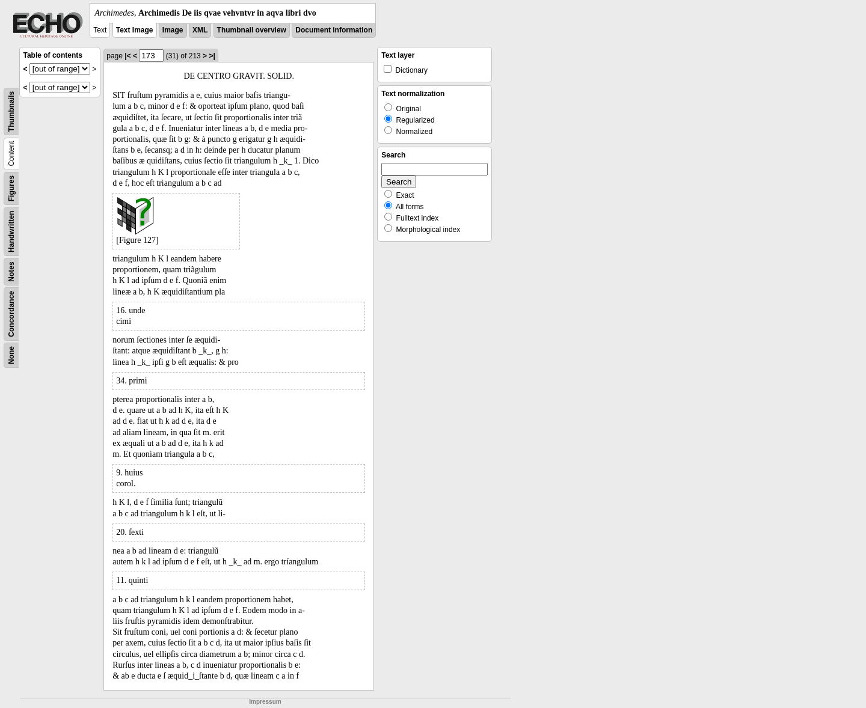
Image (172, 30)
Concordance (11, 314)
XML (199, 30)
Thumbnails (11, 111)
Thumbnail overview (251, 30)
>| (212, 56)
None (11, 355)
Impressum (265, 701)
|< (127, 56)
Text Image (134, 30)
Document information (333, 30)
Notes (11, 271)
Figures (11, 188)
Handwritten (11, 231)
